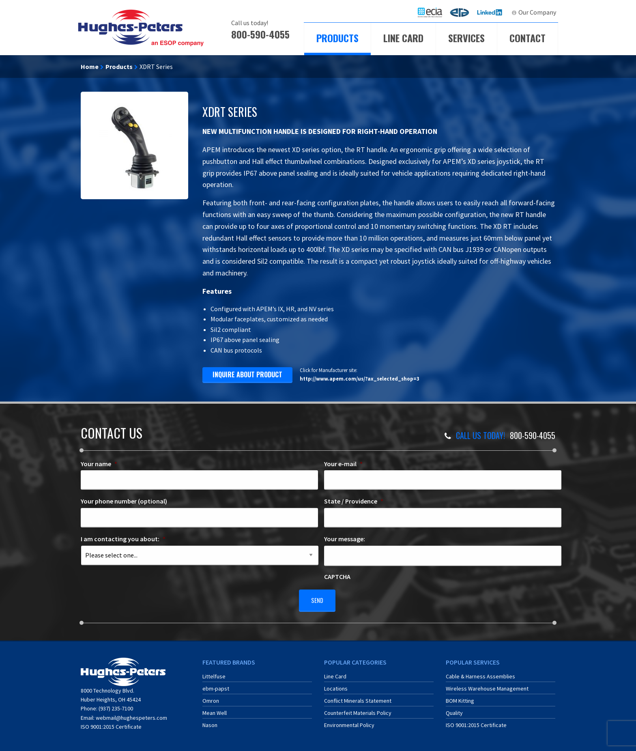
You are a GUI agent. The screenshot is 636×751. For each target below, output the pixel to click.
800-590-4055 (260, 34)
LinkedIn (491, 12)
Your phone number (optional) (124, 501)
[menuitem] (430, 12)
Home (90, 66)
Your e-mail (343, 464)
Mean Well (214, 710)
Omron (210, 698)
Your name (99, 464)
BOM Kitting (460, 698)
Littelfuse (214, 673)
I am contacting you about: (123, 539)
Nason (209, 722)
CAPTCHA (337, 576)
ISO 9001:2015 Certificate (111, 723)
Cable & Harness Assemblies (480, 673)
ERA (462, 12)
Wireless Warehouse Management (487, 685)
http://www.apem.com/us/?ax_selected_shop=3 (359, 378)
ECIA (433, 12)
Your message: (344, 539)
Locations (336, 685)
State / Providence (353, 501)
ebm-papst (215, 685)
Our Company (537, 12)
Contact (527, 37)
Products (337, 37)
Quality (454, 710)
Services (466, 37)
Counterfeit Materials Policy (357, 710)
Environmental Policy (349, 722)
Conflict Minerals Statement (357, 698)
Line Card (403, 37)
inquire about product (247, 374)
